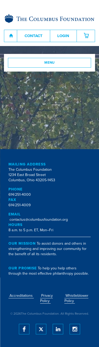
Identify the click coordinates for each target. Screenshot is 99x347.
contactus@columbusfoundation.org (38, 219)
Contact (33, 35)
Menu (49, 63)
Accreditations (21, 295)
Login (63, 35)
